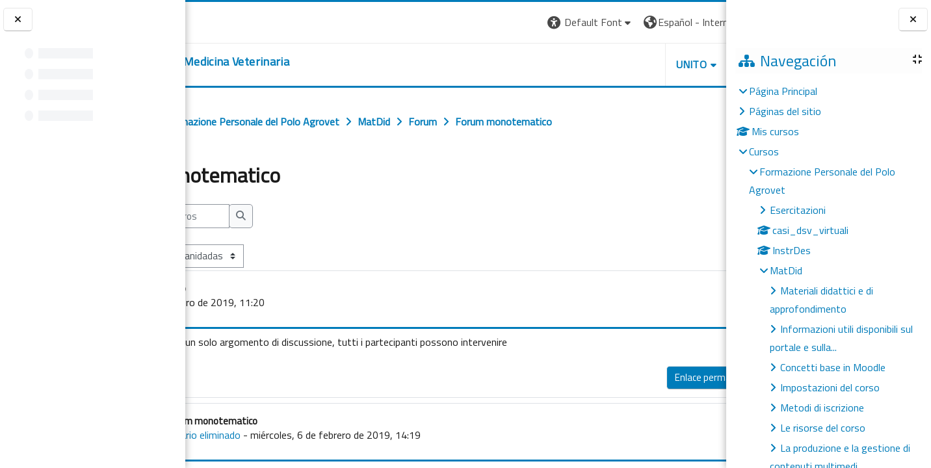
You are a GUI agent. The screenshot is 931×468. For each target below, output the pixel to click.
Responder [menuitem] (681, 374)
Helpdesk (648, 64)
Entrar (702, 22)
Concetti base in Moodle (832, 367)
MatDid (786, 270)
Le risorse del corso (822, 428)
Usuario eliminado (297, 435)
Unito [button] (574, 64)
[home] (289, 62)
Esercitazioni (798, 210)
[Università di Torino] (226, 21)
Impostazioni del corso (830, 387)
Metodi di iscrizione (822, 407)
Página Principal (783, 91)
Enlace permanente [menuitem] (597, 377)
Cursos (764, 151)
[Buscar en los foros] (271, 216)
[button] (473, 22)
